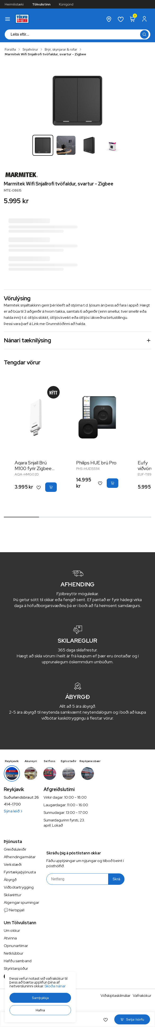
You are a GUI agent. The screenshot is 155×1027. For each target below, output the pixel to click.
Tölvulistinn (41, 4)
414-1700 (12, 804)
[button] (40, 998)
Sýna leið (13, 811)
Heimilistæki (14, 4)
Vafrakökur (142, 995)
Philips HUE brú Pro (96, 463)
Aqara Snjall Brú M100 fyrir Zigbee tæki (33, 468)
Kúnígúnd (66, 4)
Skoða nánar (55, 986)
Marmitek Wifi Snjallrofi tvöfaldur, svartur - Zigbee (45, 54)
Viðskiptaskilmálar (115, 995)
